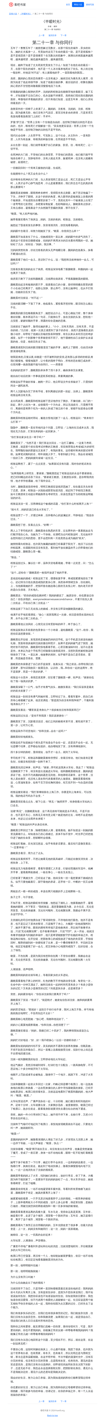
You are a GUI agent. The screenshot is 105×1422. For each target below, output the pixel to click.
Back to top (52, 1415)
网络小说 (78, 4)
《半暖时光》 (26, 13)
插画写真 (90, 4)
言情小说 (13, 13)
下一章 (63, 35)
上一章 (41, 35)
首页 (68, 4)
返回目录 (52, 35)
